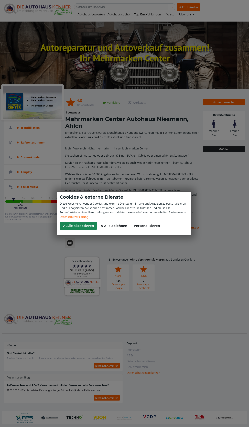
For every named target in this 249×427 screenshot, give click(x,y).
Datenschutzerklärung (74, 217)
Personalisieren (147, 225)
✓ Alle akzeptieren (78, 225)
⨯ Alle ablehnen (113, 225)
